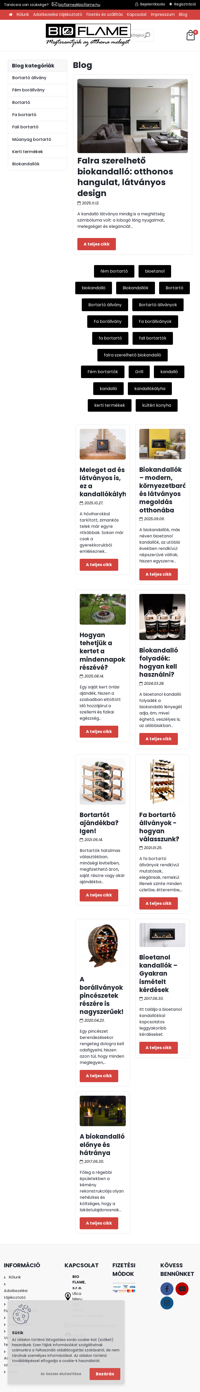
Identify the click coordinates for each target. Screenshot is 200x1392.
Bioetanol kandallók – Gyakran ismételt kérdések (158, 973)
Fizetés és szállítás (104, 14)
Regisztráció (185, 4)
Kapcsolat (137, 14)
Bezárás (105, 1374)
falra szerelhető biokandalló (132, 355)
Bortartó (174, 288)
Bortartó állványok (158, 305)
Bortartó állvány (105, 305)
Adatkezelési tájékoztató (57, 14)
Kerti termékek (27, 152)
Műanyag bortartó (31, 139)
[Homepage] (10, 15)
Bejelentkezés (152, 4)
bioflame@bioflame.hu (79, 4)
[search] (126, 37)
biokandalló (93, 288)
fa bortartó (110, 338)
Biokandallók (135, 288)
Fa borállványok (155, 321)
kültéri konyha (156, 405)
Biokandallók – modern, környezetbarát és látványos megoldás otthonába (164, 490)
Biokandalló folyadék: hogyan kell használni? (158, 662)
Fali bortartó (25, 127)
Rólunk (23, 14)
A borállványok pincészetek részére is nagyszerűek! (102, 995)
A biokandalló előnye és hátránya (102, 1144)
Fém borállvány (28, 90)
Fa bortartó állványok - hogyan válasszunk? (159, 827)
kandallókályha (149, 389)
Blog (183, 14)
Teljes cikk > (96, 244)
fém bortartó (114, 271)
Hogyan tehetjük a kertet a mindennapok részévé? (102, 651)
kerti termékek (109, 405)
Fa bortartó (24, 115)
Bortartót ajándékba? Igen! (99, 823)
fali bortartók (152, 338)
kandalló (169, 372)
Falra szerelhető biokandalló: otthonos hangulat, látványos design (125, 177)
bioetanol (155, 271)
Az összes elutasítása (61, 1373)
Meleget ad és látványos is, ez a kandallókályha (105, 482)
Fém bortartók (103, 372)
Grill (139, 372)
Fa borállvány (108, 321)
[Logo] (47, 35)
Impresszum (163, 14)
